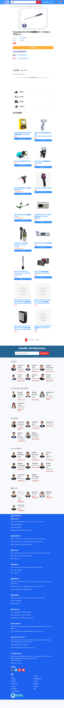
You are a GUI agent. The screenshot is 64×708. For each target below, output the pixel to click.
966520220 (23, 55)
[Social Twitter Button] (15, 670)
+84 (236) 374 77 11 (18, 586)
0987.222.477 (21, 371)
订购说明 (13, 686)
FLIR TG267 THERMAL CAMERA (43, 188)
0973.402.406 (35, 400)
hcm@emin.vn (29, 544)
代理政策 (35, 686)
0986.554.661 (35, 371)
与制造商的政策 (37, 678)
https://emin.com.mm (38, 631)
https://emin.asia (29, 618)
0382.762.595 (21, 381)
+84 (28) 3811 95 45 (18, 544)
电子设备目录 (14, 683)
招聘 (34, 688)
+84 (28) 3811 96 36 (18, 541)
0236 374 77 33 (20, 428)
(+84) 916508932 (21, 509)
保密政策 (13, 678)
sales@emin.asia (17, 618)
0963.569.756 (35, 381)
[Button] (1, 2)
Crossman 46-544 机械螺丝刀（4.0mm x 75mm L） (31, 6)
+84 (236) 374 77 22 (28, 586)
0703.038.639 (35, 481)
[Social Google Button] (19, 670)
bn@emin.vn (17, 558)
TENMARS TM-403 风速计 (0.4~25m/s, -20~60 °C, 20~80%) (21, 244)
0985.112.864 (49, 371)
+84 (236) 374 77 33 (38, 586)
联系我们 (13, 681)
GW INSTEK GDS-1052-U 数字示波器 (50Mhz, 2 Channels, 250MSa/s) (43, 216)
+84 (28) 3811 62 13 (38, 541)
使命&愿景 (13, 688)
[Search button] (38, 2)
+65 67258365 (27, 615)
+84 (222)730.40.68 (27, 556)
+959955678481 (26, 631)
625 (37, 340)
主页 (12, 6)
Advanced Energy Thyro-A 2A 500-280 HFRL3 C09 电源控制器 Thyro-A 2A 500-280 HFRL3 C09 (22, 301)
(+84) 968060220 (21, 500)
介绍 (12, 676)
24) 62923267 (24, 58)
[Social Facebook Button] (12, 670)
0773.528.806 (21, 441)
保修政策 (35, 683)
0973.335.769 (21, 460)
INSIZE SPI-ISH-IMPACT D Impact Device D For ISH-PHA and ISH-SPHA (22, 273)
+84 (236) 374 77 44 (18, 589)
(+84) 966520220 (17, 527)
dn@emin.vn (29, 589)
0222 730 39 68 (49, 399)
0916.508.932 (49, 460)
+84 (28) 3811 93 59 (28, 541)
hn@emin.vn (29, 530)
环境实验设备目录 (15, 691)
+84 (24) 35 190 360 (18, 530)
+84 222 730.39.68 (17, 556)
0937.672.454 (35, 467)
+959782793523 (17, 631)
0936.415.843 (21, 400)
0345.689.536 (35, 439)
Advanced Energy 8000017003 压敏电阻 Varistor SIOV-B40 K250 (42, 327)
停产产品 (16, 6)
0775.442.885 (35, 428)
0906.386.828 (35, 460)
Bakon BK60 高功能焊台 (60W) (22, 161)
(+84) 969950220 (35, 496)
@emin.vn (17, 573)
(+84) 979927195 (49, 496)
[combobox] (22, 2)
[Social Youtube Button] (23, 670)
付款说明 (35, 676)
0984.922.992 (21, 481)
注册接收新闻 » (44, 353)
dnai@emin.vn (16, 603)
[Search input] (22, 2)
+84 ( (18, 58)
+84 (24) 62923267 (17, 524)
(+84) (18, 55)
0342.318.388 (49, 471)
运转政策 (35, 681)
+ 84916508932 (17, 615)
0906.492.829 (49, 426)
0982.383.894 (49, 381)
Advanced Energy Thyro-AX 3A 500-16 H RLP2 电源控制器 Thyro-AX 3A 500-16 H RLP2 (42, 301)
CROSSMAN (23, 38)
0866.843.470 (21, 469)
